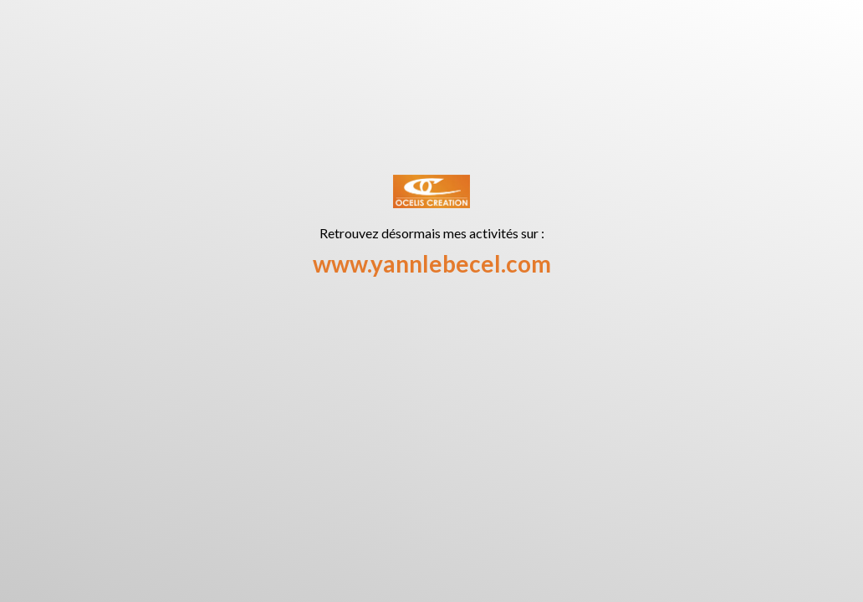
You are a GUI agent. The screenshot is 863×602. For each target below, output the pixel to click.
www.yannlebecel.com (432, 263)
